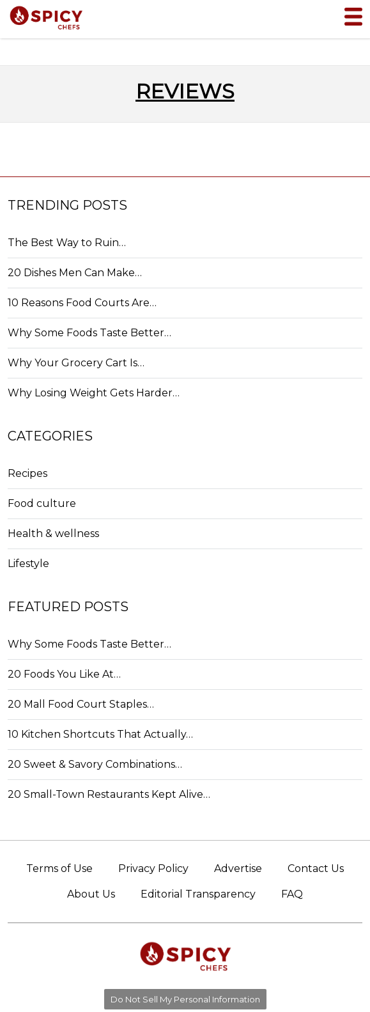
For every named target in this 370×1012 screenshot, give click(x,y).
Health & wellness (53, 533)
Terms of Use (59, 868)
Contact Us (316, 868)
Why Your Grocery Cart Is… (76, 363)
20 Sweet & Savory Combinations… (95, 764)
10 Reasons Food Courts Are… (82, 303)
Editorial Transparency (198, 894)
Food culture (42, 503)
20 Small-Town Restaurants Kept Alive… (109, 794)
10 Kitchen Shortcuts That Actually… (100, 734)
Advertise (238, 868)
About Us (91, 894)
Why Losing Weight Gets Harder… (94, 393)
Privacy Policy (153, 868)
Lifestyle (28, 563)
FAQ (292, 894)
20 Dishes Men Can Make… (75, 273)
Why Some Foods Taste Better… (89, 333)
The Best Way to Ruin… (67, 243)
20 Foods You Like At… (64, 674)
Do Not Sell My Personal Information (185, 999)
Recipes (27, 473)
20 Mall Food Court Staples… (81, 704)
